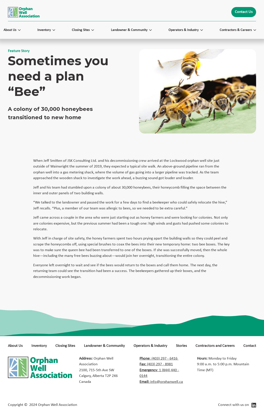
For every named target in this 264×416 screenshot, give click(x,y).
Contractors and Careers (215, 346)
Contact (249, 346)
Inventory (39, 346)
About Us (15, 346)
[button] (14, 30)
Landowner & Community (104, 346)
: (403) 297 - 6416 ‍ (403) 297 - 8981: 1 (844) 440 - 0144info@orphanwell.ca (161, 370)
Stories (181, 346)
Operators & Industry (150, 346)
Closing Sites (65, 346)
